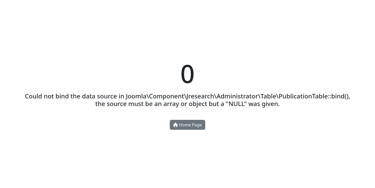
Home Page (187, 125)
